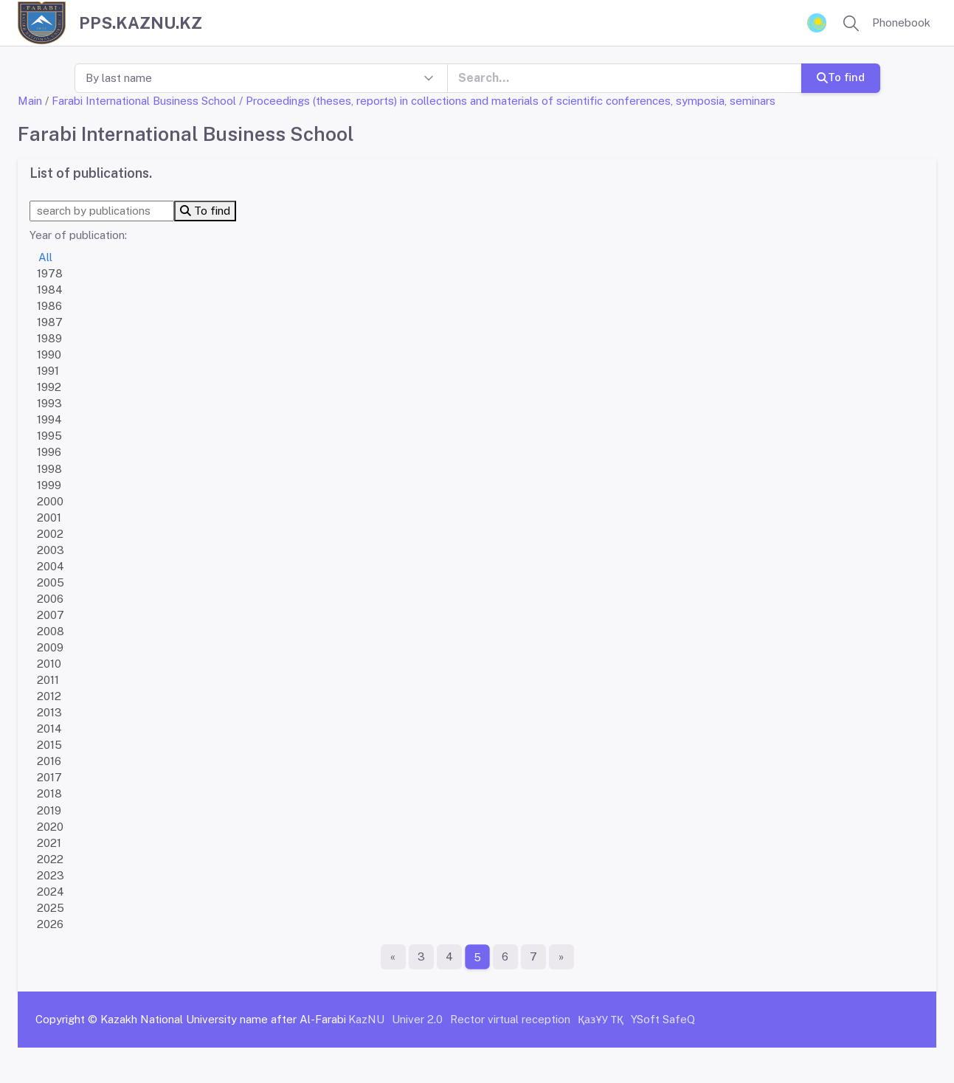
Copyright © (66, 1019)
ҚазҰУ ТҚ (600, 1019)
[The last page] (561, 956)
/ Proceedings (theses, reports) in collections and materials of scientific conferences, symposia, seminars (507, 100)
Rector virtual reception (510, 1019)
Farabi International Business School (144, 100)
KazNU (366, 1019)
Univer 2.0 (417, 1019)
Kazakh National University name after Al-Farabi (223, 1019)
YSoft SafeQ (663, 1019)
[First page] (393, 956)
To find (840, 77)
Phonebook (901, 22)
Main (30, 100)
